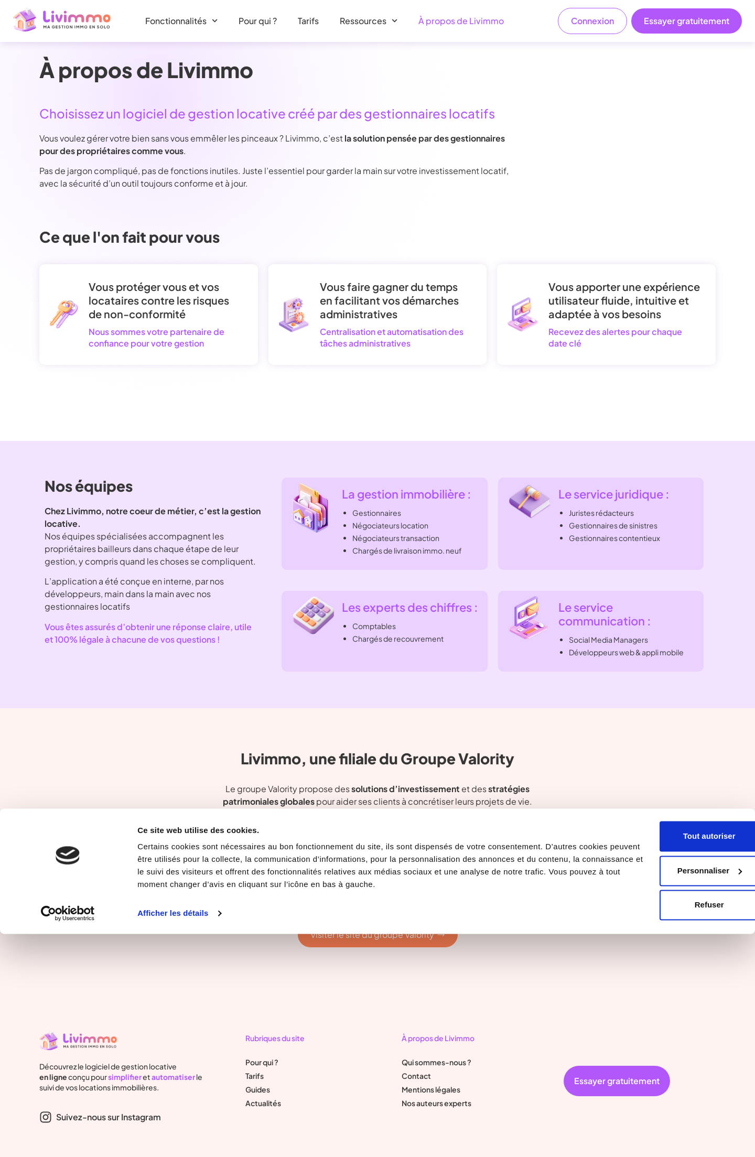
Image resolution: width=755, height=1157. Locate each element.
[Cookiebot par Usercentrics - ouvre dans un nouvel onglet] (68, 1136)
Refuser (667, 1127)
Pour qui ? (258, 20)
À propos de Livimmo (461, 20)
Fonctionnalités (181, 21)
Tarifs (308, 20)
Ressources (368, 21)
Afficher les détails (172, 1136)
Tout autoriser (667, 1059)
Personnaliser (667, 1093)
